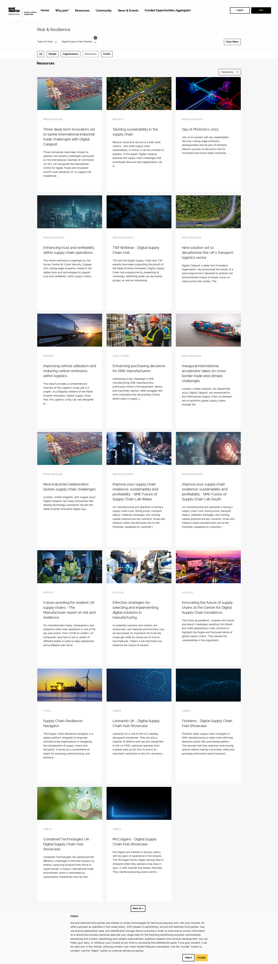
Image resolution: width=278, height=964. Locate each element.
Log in (240, 10)
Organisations (70, 54)
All (40, 54)
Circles (107, 54)
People (52, 54)
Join (261, 10)
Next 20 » (138, 908)
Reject (188, 957)
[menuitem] (45, 10)
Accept (201, 957)
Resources (91, 54)
